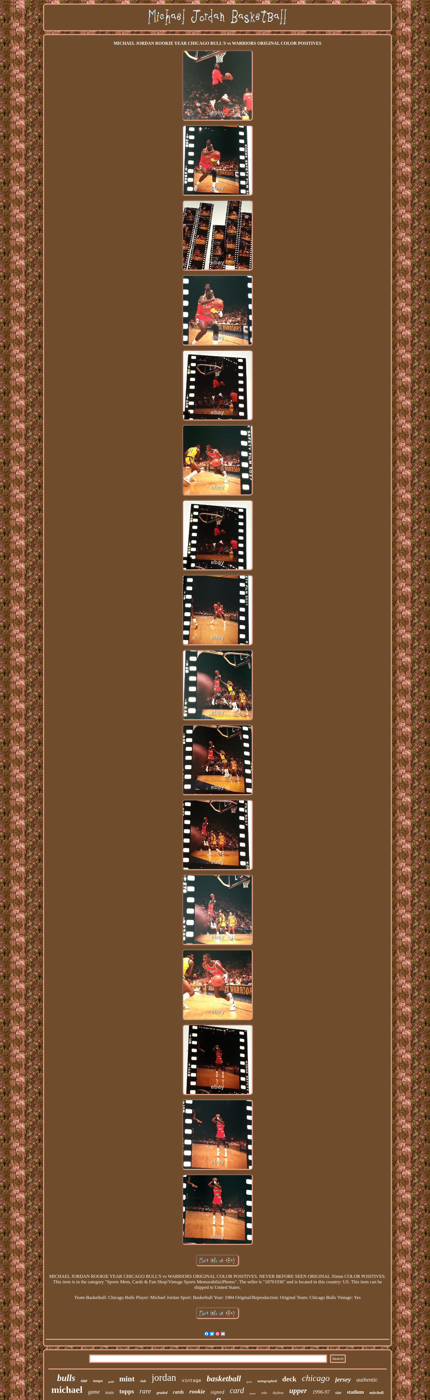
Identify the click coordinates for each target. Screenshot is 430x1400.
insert (253, 1393)
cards (178, 1392)
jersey (343, 1379)
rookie (197, 1391)
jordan (164, 1377)
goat (249, 1381)
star (84, 1380)
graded (162, 1393)
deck (289, 1379)
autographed (267, 1381)
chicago (316, 1378)
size (338, 1392)
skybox (278, 1393)
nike (264, 1393)
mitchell (376, 1392)
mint (127, 1378)
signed (217, 1392)
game (94, 1392)
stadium (355, 1392)
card (237, 1390)
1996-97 (321, 1392)
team (109, 1392)
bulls (66, 1378)
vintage (191, 1380)
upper (298, 1391)
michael (66, 1390)
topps (126, 1391)
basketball (224, 1378)
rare (145, 1391)
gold (111, 1381)
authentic (367, 1379)
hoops (98, 1381)
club (143, 1381)
